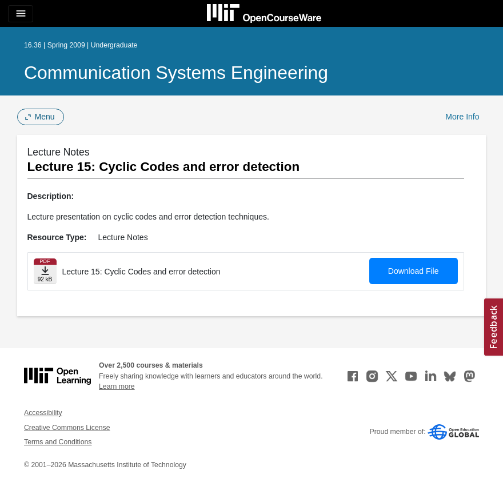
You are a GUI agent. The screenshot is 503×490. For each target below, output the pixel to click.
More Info (462, 116)
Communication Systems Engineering (176, 72)
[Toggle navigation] (20, 13)
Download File (413, 271)
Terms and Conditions (57, 442)
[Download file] (45, 271)
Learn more (117, 387)
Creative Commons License (67, 428)
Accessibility (43, 413)
